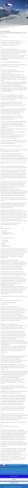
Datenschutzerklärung (13, 486)
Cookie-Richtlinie (6, 486)
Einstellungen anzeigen (14, 482)
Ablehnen (14, 479)
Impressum (20, 486)
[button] (27, 465)
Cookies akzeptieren (14, 476)
